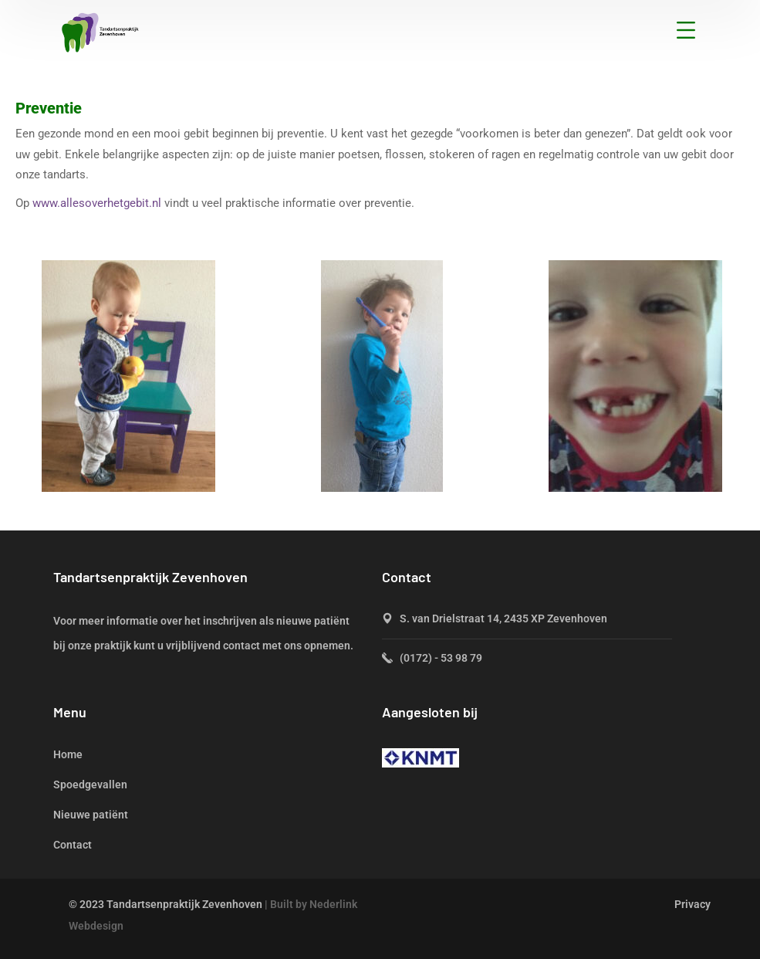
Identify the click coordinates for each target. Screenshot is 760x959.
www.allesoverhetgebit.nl (96, 203)
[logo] (100, 31)
